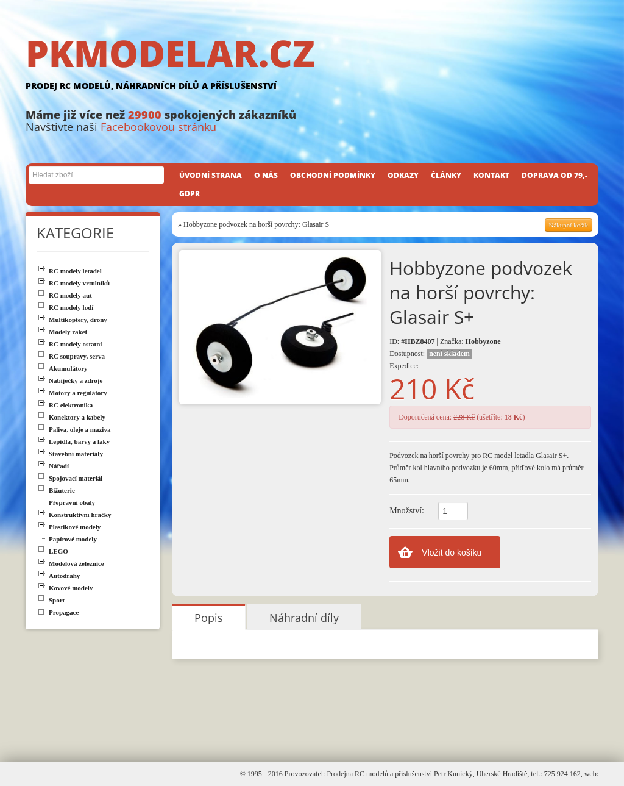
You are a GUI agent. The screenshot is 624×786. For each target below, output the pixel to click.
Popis (208, 617)
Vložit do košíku (451, 552)
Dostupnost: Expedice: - (430, 359)
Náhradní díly (304, 617)
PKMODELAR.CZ (312, 65)
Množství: (406, 510)
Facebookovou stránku (158, 127)
